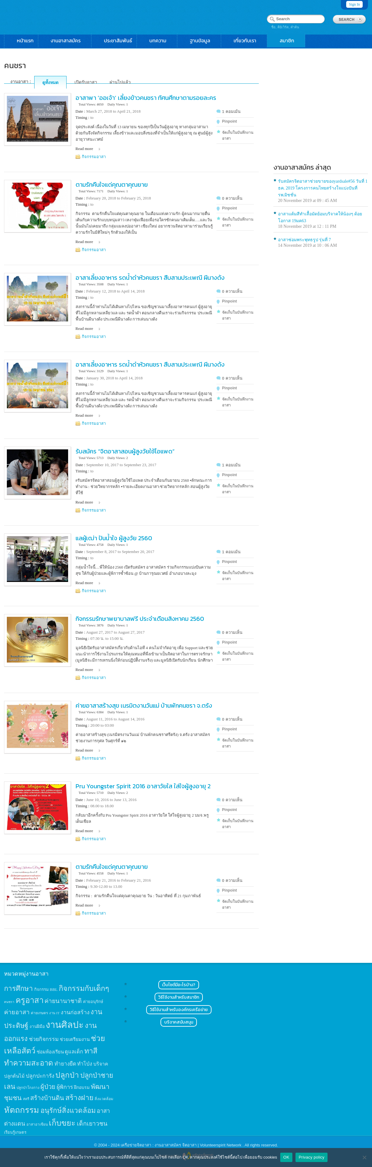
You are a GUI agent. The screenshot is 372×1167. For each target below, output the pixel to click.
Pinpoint (229, 121)
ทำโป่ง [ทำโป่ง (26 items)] (84, 1064)
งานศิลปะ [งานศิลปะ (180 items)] (65, 1025)
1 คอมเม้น (231, 111)
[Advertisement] (320, 111)
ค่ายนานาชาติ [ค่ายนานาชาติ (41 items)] (63, 1001)
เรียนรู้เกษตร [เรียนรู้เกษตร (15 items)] (15, 1132)
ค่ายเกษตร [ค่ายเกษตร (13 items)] (39, 1013)
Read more (84, 148)
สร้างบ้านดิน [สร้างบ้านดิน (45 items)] (47, 1097)
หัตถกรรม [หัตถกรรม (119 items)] (21, 1110)
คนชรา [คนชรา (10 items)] (9, 1002)
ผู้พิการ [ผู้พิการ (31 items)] (65, 1087)
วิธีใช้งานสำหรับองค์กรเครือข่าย (179, 1009)
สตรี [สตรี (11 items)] (26, 1099)
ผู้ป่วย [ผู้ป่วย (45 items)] (47, 1086)
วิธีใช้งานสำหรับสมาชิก (178, 997)
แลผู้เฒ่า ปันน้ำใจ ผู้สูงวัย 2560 (114, 538)
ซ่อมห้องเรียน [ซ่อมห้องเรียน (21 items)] (50, 1051)
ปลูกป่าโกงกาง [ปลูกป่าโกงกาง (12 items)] (28, 1088)
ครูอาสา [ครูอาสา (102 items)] (30, 1000)
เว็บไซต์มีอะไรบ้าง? (178, 985)
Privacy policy (311, 1157)
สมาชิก (290, 40)
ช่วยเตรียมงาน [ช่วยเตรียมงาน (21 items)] (75, 1039)
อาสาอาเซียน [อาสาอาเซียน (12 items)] (37, 1124)
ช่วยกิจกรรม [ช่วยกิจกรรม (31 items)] (44, 1039)
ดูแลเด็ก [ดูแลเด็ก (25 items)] (74, 1052)
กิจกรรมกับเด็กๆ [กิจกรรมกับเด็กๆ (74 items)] (84, 988)
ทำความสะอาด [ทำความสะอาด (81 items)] (28, 1063)
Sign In (354, 4)
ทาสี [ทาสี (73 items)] (90, 1051)
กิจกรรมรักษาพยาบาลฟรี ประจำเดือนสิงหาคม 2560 (140, 618)
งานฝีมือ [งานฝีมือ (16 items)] (37, 1026)
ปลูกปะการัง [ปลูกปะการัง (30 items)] (40, 1076)
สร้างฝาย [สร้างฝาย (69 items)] (79, 1098)
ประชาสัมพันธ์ (118, 40)
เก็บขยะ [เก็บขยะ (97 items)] (62, 1123)
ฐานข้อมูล (203, 40)
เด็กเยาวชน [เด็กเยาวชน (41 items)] (92, 1123)
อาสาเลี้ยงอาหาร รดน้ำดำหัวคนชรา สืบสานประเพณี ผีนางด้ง (150, 277)
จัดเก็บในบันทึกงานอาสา (237, 135)
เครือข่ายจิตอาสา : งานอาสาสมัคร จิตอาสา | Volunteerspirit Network (181, 1145)
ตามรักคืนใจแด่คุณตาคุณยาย (112, 184)
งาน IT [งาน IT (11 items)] (54, 1013)
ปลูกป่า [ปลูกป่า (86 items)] (67, 1075)
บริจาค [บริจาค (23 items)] (100, 1063)
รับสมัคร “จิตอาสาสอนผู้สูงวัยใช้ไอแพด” (125, 451)
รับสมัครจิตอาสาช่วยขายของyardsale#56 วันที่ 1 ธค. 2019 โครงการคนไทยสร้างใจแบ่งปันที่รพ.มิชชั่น (323, 188)
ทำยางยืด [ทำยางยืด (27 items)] (65, 1064)
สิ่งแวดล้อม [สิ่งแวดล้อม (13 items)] (104, 1099)
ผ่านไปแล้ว (120, 82)
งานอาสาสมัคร (69, 40)
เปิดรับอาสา (85, 82)
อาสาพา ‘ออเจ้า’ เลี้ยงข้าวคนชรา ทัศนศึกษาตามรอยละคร (146, 97)
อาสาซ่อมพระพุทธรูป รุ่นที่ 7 (304, 239)
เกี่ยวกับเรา (248, 40)
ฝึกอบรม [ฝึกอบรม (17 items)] (82, 1087)
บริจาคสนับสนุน (178, 1022)
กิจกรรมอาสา (94, 156)
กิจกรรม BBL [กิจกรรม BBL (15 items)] (46, 989)
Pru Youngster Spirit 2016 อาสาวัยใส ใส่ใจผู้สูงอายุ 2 (143, 786)
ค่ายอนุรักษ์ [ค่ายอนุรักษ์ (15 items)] (93, 1001)
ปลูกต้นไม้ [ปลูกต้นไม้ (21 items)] (14, 1076)
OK (286, 1157)
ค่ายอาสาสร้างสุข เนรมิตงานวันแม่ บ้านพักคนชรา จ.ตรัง (144, 705)
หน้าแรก (25, 40)
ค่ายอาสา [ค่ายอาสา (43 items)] (17, 1012)
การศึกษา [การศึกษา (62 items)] (18, 988)
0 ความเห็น (232, 198)
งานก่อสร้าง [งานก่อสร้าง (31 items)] (75, 1012)
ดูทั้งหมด (50, 82)
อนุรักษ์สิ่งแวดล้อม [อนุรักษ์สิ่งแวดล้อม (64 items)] (68, 1110)
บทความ (161, 40)
